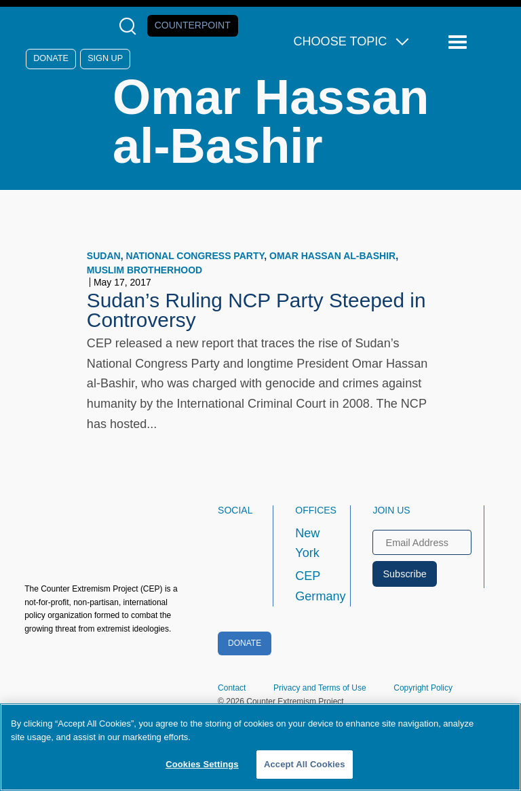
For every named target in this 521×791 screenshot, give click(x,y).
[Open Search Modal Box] (130, 26)
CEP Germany (310, 586)
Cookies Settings (202, 764)
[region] (260, 747)
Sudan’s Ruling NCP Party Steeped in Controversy (256, 310)
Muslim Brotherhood (144, 270)
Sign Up (105, 58)
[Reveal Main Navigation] (459, 42)
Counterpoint (193, 25)
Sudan (104, 255)
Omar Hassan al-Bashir (332, 255)
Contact (232, 688)
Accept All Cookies (304, 764)
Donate (51, 58)
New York (307, 543)
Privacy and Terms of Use (319, 688)
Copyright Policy (422, 688)
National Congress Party (195, 255)
